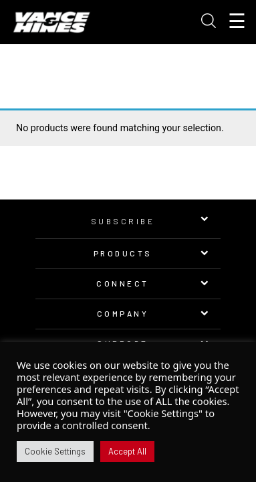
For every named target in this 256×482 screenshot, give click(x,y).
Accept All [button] (127, 451)
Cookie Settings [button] (55, 451)
